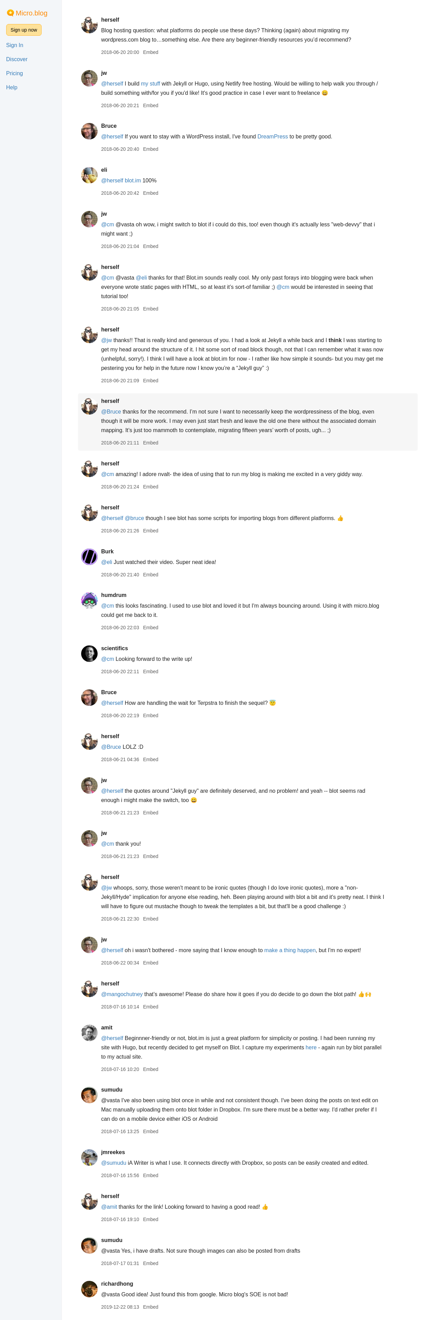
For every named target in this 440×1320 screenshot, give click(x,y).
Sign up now (24, 30)
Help (12, 87)
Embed (153, 52)
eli (107, 170)
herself (113, 20)
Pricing (14, 73)
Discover (17, 59)
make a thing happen (293, 950)
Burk (110, 551)
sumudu (114, 1090)
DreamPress (276, 136)
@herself (115, 84)
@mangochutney (125, 994)
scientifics (117, 648)
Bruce (112, 126)
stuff (158, 84)
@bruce (137, 518)
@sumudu (116, 1163)
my (147, 84)
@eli (144, 278)
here (314, 1047)
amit (110, 1027)
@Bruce (114, 412)
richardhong (120, 1284)
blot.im (136, 180)
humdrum (117, 595)
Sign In (14, 45)
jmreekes (116, 1152)
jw (107, 73)
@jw (109, 340)
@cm (110, 224)
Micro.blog (31, 13)
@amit (112, 1207)
